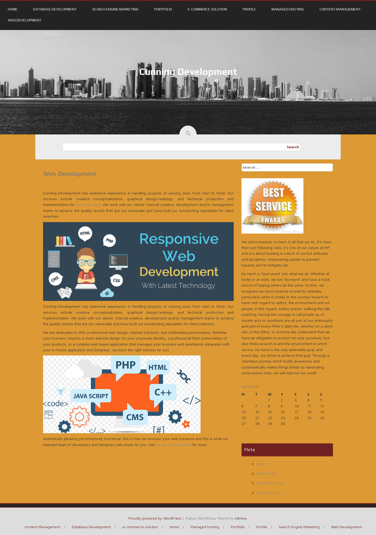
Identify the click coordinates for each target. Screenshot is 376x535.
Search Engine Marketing (115, 9)
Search (293, 147)
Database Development (55, 9)
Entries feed (266, 473)
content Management (340, 9)
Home (12, 9)
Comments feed (269, 483)
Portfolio (163, 9)
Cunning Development (188, 71)
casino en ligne (88, 204)
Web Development (24, 20)
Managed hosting (288, 9)
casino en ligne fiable (173, 444)
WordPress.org (268, 492)
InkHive (241, 518)
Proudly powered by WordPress (154, 518)
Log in (261, 463)
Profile (249, 9)
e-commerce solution (207, 9)
